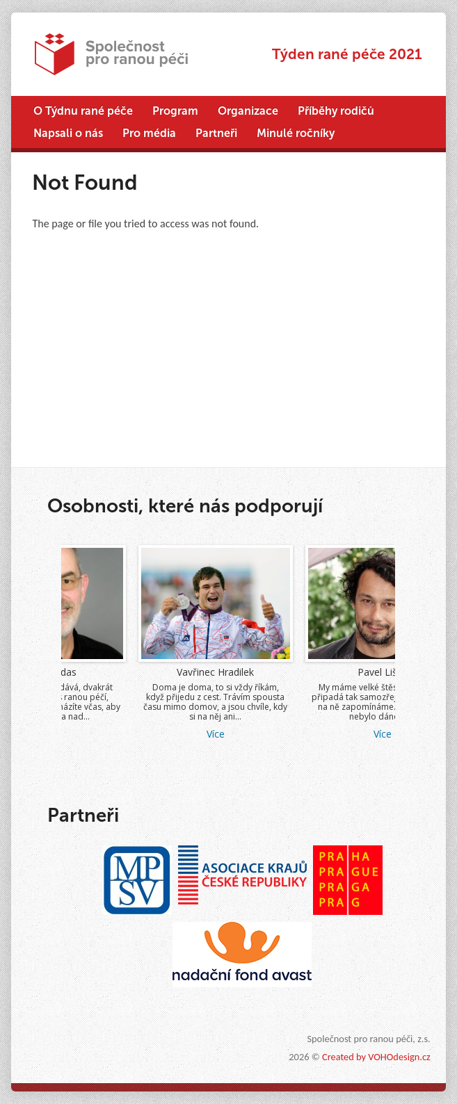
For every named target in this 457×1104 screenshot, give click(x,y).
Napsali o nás (68, 133)
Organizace (248, 110)
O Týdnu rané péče (83, 110)
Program (175, 110)
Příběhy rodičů (336, 110)
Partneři (216, 133)
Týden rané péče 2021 (347, 54)
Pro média (149, 133)
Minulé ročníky (296, 133)
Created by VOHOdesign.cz (376, 1056)
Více (124, 733)
